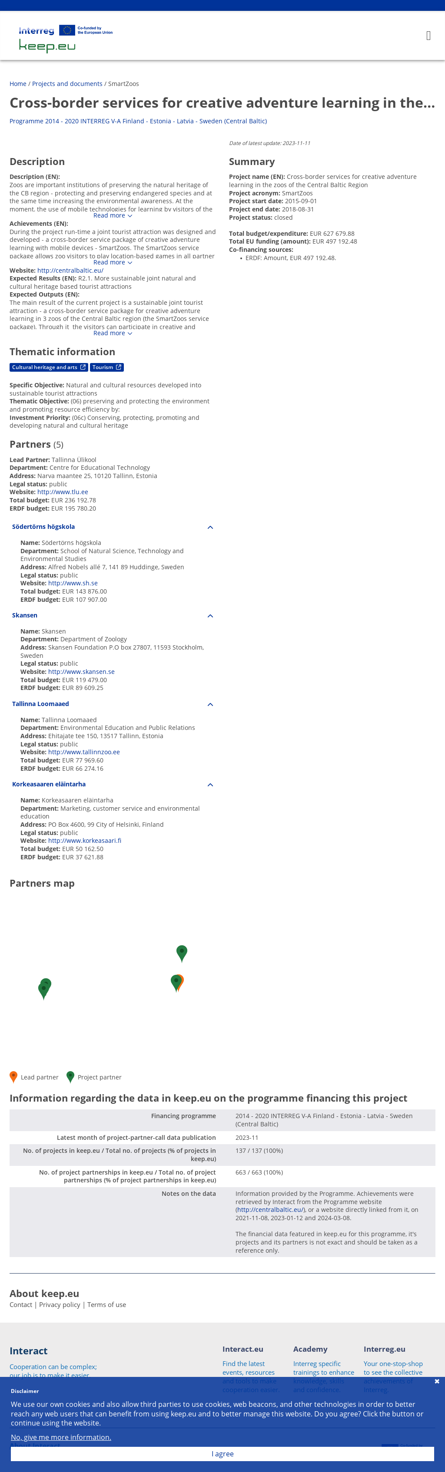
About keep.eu (44, 1293)
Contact (21, 1304)
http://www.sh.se (73, 583)
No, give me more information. (61, 1437)
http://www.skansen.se (81, 671)
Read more (109, 215)
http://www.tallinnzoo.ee (84, 752)
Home (18, 83)
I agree (223, 1454)
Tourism (107, 367)
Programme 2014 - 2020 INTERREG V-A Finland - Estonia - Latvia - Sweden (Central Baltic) (138, 121)
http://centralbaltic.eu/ (70, 270)
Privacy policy (59, 1304)
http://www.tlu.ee (62, 492)
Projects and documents (67, 83)
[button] (43, 991)
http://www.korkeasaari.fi (84, 840)
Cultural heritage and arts (49, 367)
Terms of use (106, 1304)
